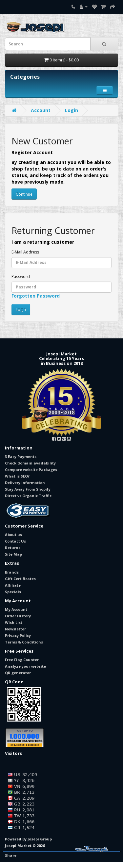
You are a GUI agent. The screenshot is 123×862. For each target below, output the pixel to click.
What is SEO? (17, 476)
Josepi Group (40, 839)
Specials (13, 591)
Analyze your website (25, 666)
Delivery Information (25, 482)
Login (71, 110)
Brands (12, 572)
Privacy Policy (18, 635)
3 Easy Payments (20, 456)
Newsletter (15, 628)
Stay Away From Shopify (28, 489)
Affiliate (13, 585)
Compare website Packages (31, 469)
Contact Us (15, 541)
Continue (24, 194)
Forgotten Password (35, 296)
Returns (12, 547)
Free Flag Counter (22, 659)
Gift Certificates (20, 578)
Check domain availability (30, 463)
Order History (18, 615)
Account (41, 110)
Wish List (13, 622)
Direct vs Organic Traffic (28, 495)
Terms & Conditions (24, 642)
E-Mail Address (25, 252)
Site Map (13, 554)
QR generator (18, 672)
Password (20, 276)
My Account (16, 609)
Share (10, 855)
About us (13, 534)
